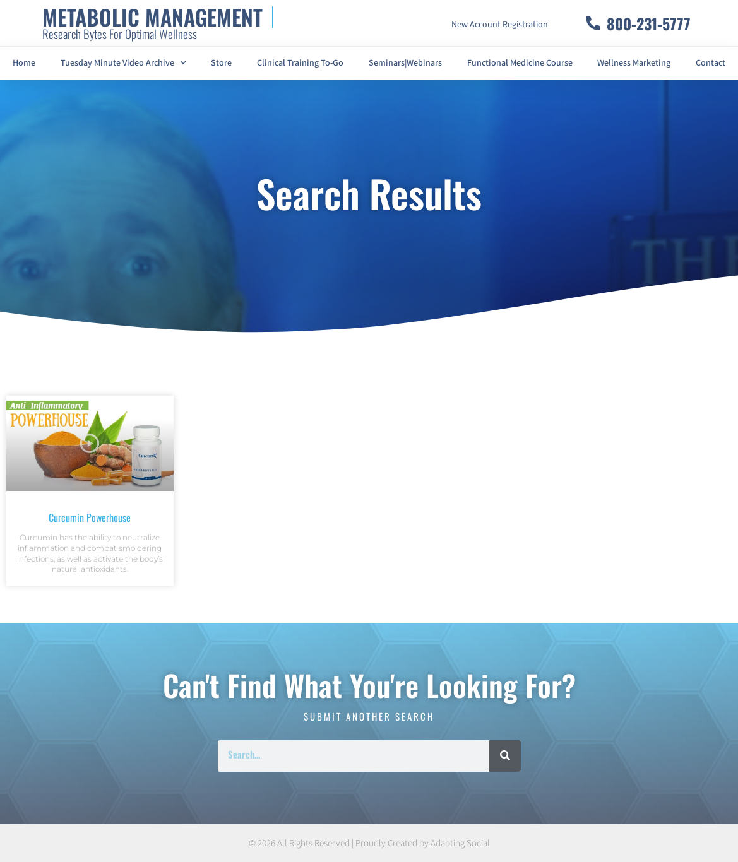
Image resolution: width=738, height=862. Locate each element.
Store (221, 63)
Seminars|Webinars (405, 63)
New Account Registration (499, 24)
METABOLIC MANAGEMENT (152, 17)
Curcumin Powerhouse (90, 517)
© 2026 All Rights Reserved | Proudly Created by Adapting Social (369, 843)
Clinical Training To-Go (300, 63)
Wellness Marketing (633, 63)
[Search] (505, 756)
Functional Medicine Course (520, 63)
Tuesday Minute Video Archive (123, 63)
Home (24, 63)
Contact (710, 63)
